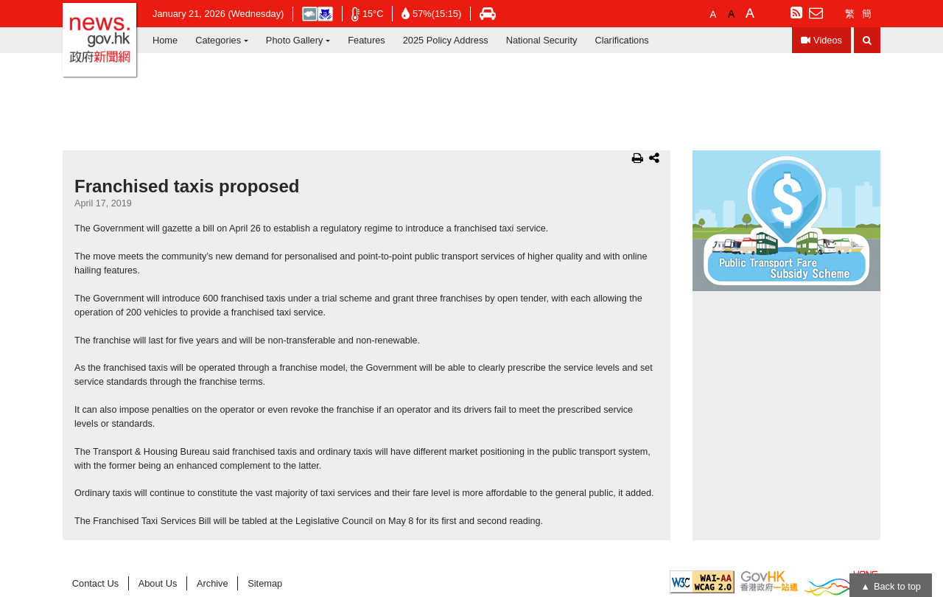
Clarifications (621, 40)
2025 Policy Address (445, 40)
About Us (158, 583)
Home (165, 40)
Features (366, 40)
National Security (542, 40)
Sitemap (265, 583)
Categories (218, 40)
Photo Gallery (294, 40)
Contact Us (95, 583)
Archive (212, 583)
